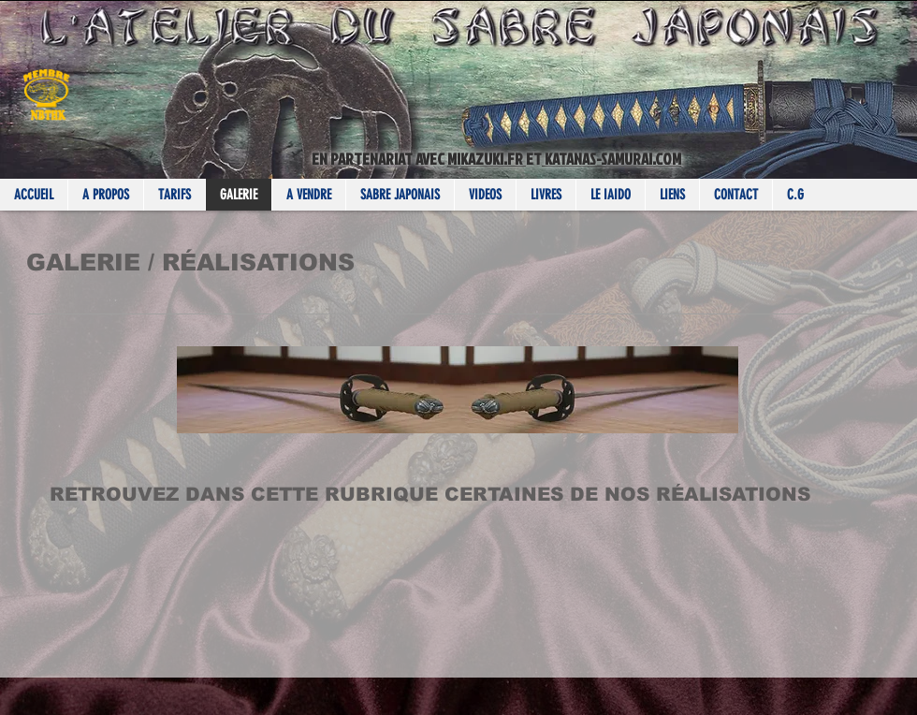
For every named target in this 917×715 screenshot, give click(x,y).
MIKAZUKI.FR (486, 158)
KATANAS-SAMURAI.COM (611, 158)
